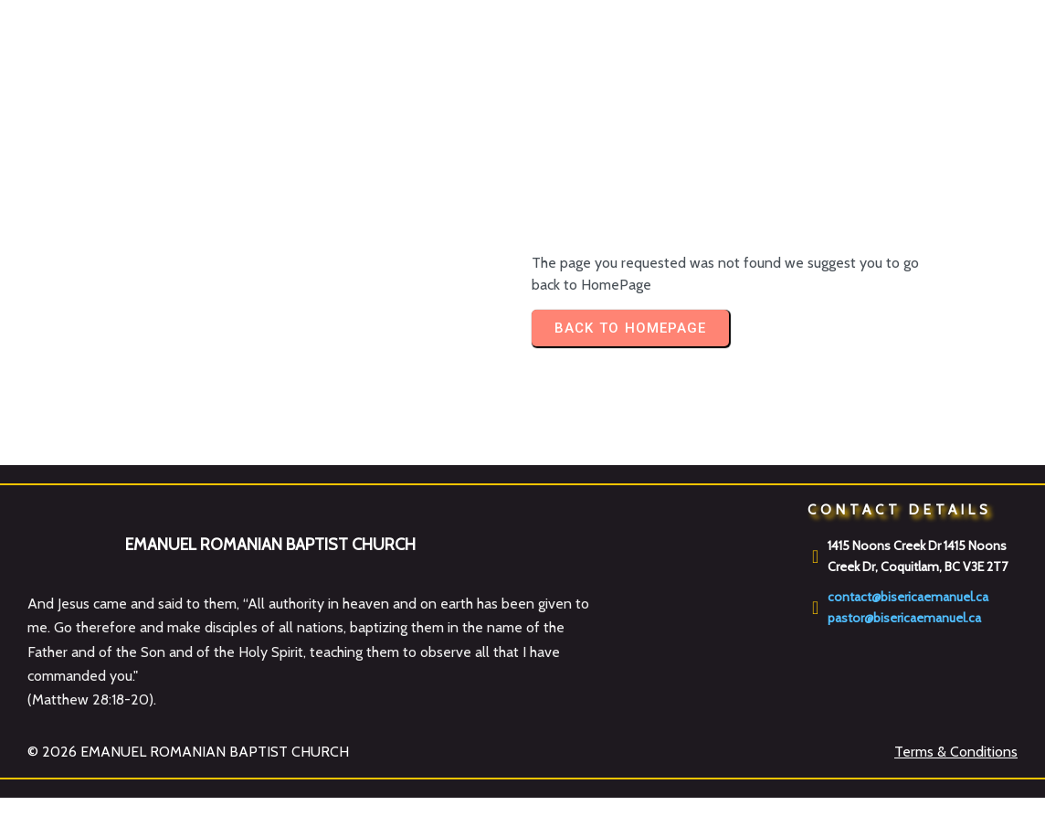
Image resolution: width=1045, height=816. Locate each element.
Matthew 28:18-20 (90, 699)
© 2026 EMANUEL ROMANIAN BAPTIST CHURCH (188, 751)
